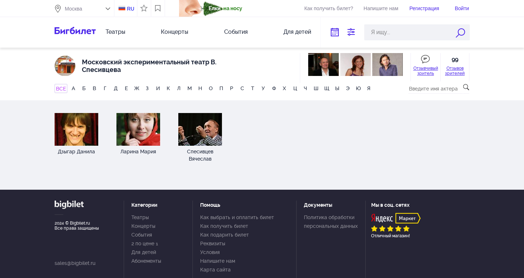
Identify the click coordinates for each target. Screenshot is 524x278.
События (236, 31)
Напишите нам (381, 8)
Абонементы (146, 261)
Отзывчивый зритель (425, 71)
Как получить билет (224, 226)
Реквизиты (212, 243)
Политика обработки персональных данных (331, 221)
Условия (210, 252)
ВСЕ (61, 89)
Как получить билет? (328, 8)
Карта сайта (215, 270)
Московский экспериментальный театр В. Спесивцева (149, 65)
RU (130, 9)
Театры (115, 31)
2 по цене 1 (144, 243)
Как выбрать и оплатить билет (237, 217)
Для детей (297, 31)
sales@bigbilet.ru (75, 263)
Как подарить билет (224, 235)
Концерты (174, 31)
